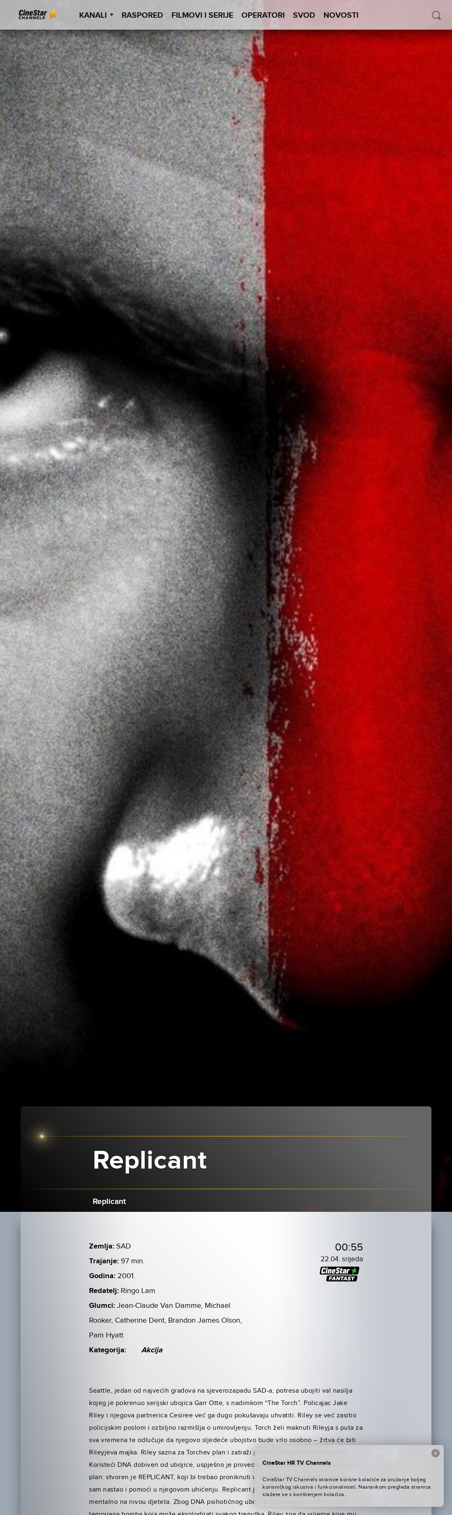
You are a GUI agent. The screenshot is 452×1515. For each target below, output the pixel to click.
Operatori (263, 15)
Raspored (142, 15)
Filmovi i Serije (202, 15)
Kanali (96, 15)
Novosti (340, 15)
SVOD (304, 15)
